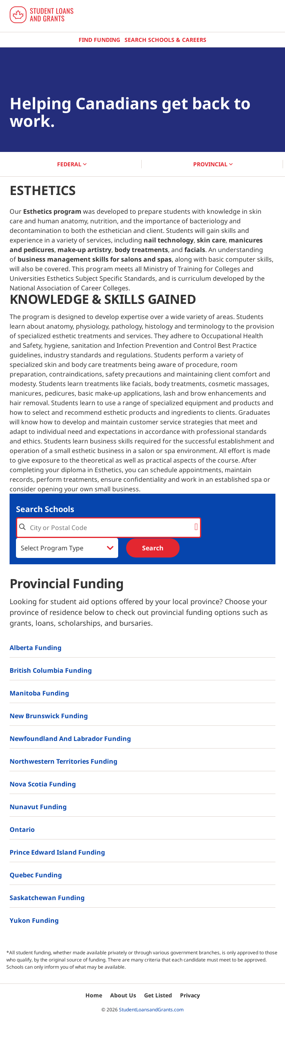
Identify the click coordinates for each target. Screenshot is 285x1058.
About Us (123, 995)
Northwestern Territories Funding (63, 761)
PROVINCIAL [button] (213, 164)
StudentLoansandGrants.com (151, 1009)
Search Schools (45, 509)
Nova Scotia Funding (43, 784)
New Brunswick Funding (49, 715)
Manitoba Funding (39, 693)
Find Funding (99, 39)
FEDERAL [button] (72, 164)
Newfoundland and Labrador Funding (70, 738)
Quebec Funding (36, 875)
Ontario (22, 829)
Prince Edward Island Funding (57, 852)
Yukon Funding (34, 920)
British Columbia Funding (51, 670)
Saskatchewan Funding (47, 897)
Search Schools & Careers (165, 39)
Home (93, 995)
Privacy (190, 995)
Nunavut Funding (38, 806)
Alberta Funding (35, 647)
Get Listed (158, 995)
